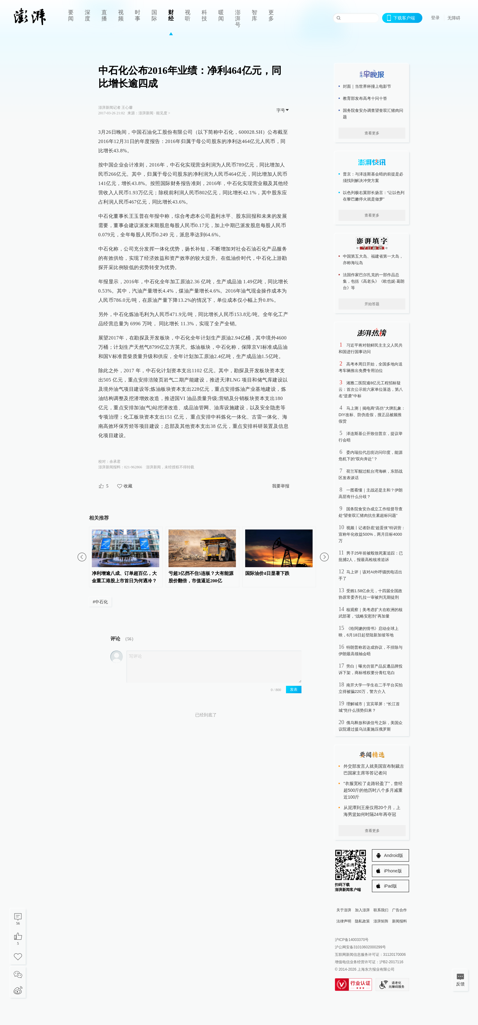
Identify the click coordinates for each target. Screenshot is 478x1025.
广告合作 (399, 910)
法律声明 (343, 921)
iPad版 (390, 886)
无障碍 (453, 17)
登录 (435, 17)
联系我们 (380, 910)
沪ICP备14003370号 (352, 940)
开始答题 (372, 304)
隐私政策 (362, 921)
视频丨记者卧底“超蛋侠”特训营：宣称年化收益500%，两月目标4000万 (372, 534)
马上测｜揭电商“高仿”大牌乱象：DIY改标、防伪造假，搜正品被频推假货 (372, 415)
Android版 (393, 855)
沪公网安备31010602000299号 (360, 947)
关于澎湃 (343, 910)
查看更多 (372, 133)
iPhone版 (393, 870)
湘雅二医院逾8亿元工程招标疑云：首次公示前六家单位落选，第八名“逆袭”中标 (371, 389)
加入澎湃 (362, 910)
